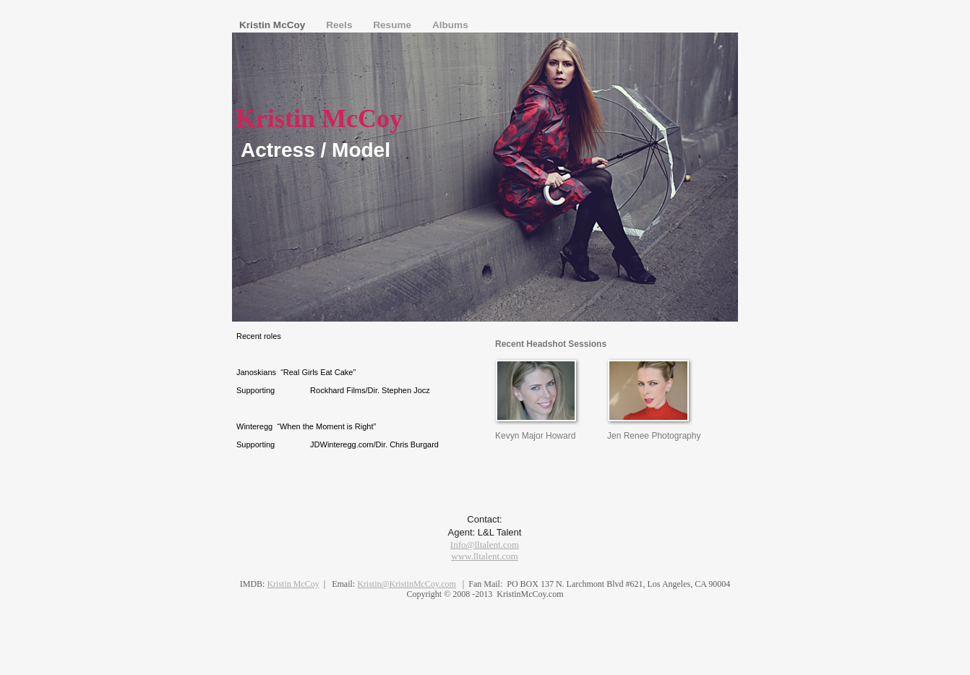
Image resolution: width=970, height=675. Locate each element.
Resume (393, 25)
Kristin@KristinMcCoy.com (406, 584)
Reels (340, 25)
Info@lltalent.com (484, 544)
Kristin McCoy (273, 25)
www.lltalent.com (484, 556)
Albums (450, 25)
